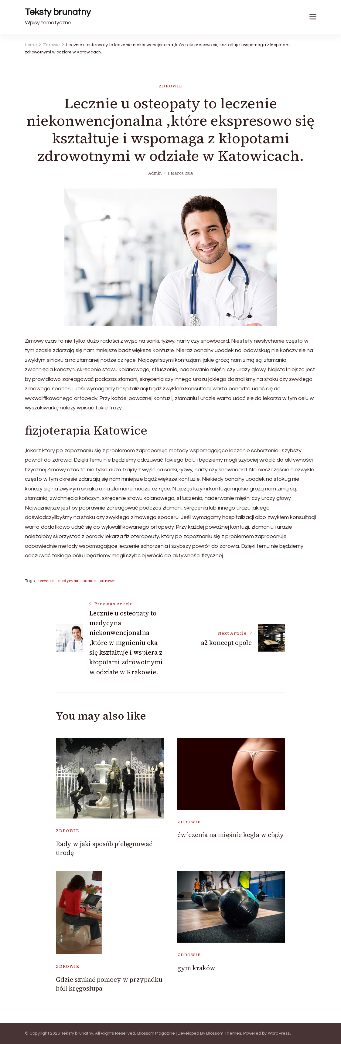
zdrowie (107, 580)
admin (155, 173)
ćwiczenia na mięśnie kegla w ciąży (230, 834)
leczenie (46, 580)
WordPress (279, 1033)
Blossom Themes (223, 1033)
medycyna (68, 580)
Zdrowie (170, 86)
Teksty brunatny (58, 12)
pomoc (89, 580)
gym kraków (196, 968)
